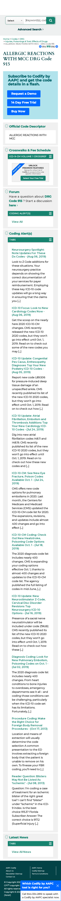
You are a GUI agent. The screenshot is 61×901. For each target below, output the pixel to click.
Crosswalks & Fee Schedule (28, 150)
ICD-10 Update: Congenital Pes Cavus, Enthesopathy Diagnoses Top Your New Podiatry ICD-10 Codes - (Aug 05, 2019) (29, 365)
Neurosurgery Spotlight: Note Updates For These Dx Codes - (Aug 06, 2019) (29, 253)
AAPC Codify (11, 868)
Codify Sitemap (38, 871)
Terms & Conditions (40, 874)
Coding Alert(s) (18, 233)
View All (17, 221)
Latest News (16, 837)
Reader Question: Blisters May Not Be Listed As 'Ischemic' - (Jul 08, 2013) (29, 780)
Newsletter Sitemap (14, 874)
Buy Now (18, 111)
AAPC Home (37, 868)
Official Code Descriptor (25, 126)
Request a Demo (23, 94)
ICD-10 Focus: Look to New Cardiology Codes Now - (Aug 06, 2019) (30, 311)
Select (10, 20)
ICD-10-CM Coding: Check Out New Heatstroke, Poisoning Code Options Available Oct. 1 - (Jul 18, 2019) (29, 541)
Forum (12, 192)
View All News (21, 851)
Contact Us (10, 877)
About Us (10, 871)
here (12, 205)
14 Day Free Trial (23, 102)
